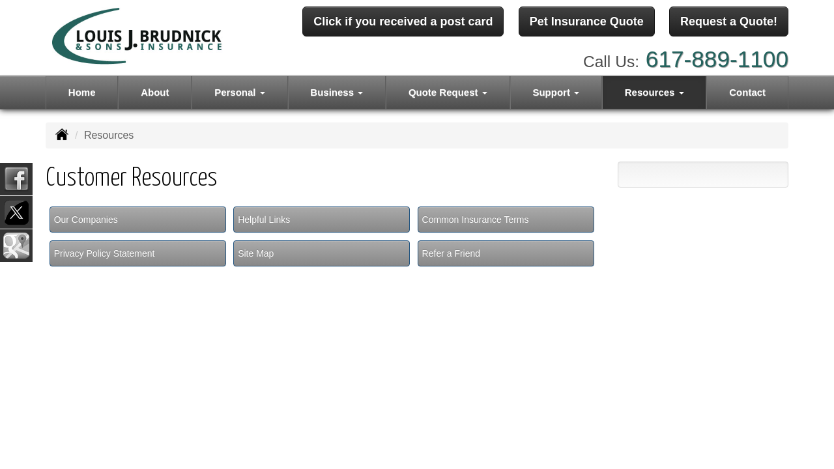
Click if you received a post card (403, 21)
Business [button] (336, 92)
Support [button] (555, 92)
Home (82, 92)
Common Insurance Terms (475, 219)
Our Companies (86, 219)
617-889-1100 (717, 59)
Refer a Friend (451, 253)
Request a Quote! (728, 21)
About (155, 92)
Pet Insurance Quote (587, 21)
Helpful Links (264, 219)
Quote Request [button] (448, 92)
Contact (747, 92)
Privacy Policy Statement (104, 253)
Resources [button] (654, 92)
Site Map (256, 253)
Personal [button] (239, 92)
